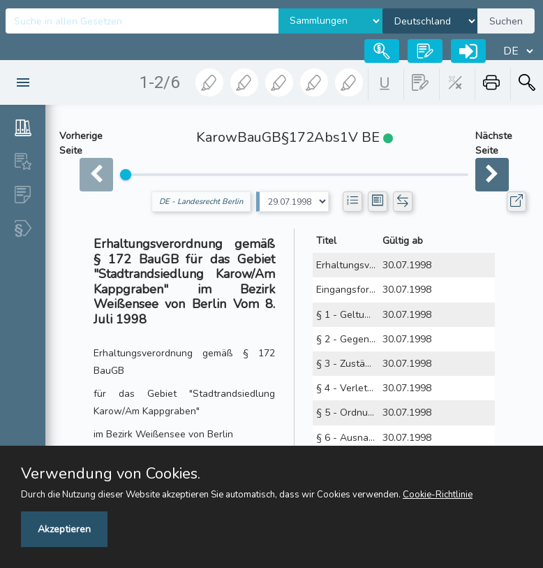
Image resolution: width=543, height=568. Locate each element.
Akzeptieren (64, 529)
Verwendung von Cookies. (110, 474)
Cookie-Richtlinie (438, 494)
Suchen (506, 21)
